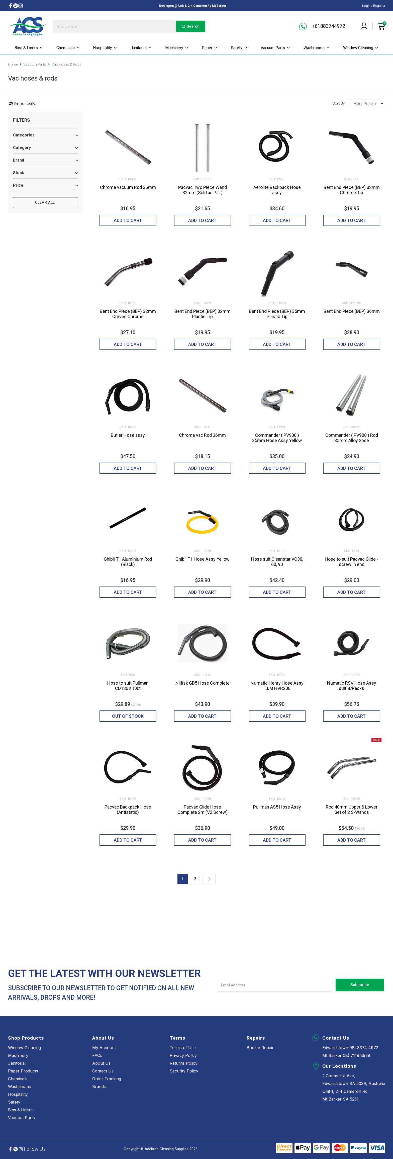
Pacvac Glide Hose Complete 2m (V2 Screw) (202, 809)
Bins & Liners (29, 47)
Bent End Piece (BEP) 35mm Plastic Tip (277, 314)
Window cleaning (360, 47)
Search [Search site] (191, 26)
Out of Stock (128, 716)
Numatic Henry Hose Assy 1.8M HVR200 (277, 685)
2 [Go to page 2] (195, 879)
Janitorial (141, 47)
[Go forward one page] (209, 879)
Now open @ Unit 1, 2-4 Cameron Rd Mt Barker (192, 6)
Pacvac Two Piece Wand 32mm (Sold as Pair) (202, 190)
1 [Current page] (182, 879)
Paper (210, 47)
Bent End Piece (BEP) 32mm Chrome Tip (352, 190)
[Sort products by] (366, 103)
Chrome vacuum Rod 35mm (128, 187)
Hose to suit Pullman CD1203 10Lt (128, 685)
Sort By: (338, 103)
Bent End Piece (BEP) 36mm (352, 311)
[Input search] (130, 26)
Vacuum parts (275, 47)
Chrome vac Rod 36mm (202, 435)
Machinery (176, 47)
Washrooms (317, 47)
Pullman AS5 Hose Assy (277, 807)
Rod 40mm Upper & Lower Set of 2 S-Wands (351, 809)
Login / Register (373, 6)
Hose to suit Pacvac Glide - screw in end (351, 561)
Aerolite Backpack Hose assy (277, 190)
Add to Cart (128, 220)
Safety (239, 47)
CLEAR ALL (45, 202)
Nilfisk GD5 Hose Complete (202, 683)
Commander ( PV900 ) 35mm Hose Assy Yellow (277, 437)
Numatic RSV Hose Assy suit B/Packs (351, 685)
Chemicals (68, 47)
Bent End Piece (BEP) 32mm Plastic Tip (202, 314)
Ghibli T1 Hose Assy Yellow (202, 559)
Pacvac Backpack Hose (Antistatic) (128, 809)
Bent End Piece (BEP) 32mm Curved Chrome (128, 314)
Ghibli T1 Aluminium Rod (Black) (128, 561)
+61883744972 (322, 26)
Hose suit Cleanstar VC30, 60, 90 (277, 561)
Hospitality (105, 47)
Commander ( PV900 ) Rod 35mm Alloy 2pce (351, 437)
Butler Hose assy (128, 435)
